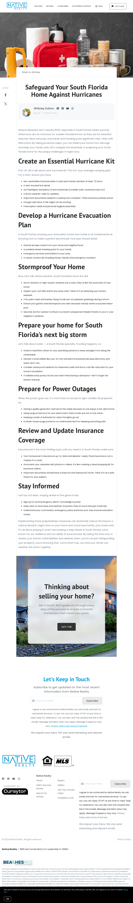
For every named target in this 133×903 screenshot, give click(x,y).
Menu (99, 6)
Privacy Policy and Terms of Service (69, 726)
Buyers (50, 6)
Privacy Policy (124, 839)
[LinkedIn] (8, 778)
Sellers (38, 6)
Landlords (62, 6)
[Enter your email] (58, 701)
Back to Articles (31, 72)
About (39, 780)
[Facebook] (3, 778)
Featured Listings (81, 6)
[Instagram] (19, 778)
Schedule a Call (65, 797)
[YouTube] (13, 778)
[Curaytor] (15, 794)
